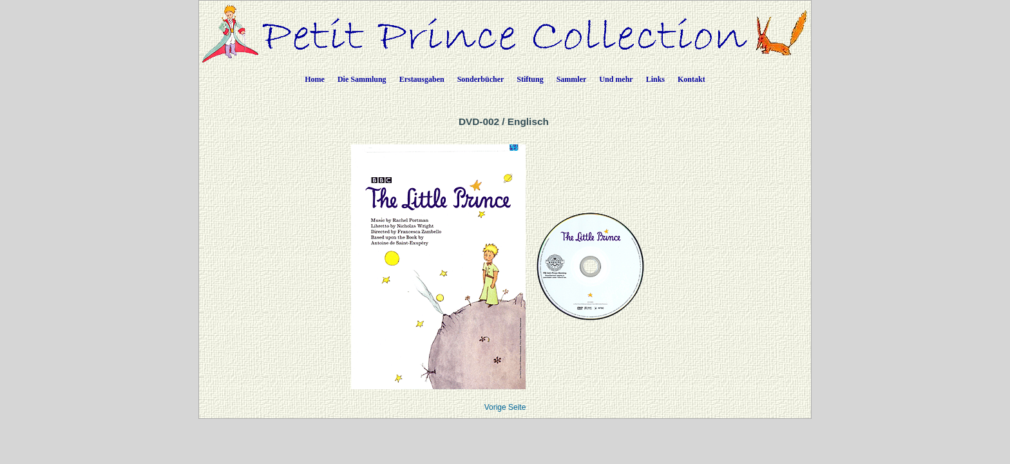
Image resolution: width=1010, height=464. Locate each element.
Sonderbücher (480, 79)
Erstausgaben (421, 79)
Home (315, 79)
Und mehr (616, 79)
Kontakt (691, 79)
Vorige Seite (505, 407)
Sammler (572, 79)
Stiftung (530, 79)
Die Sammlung (362, 79)
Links (655, 79)
